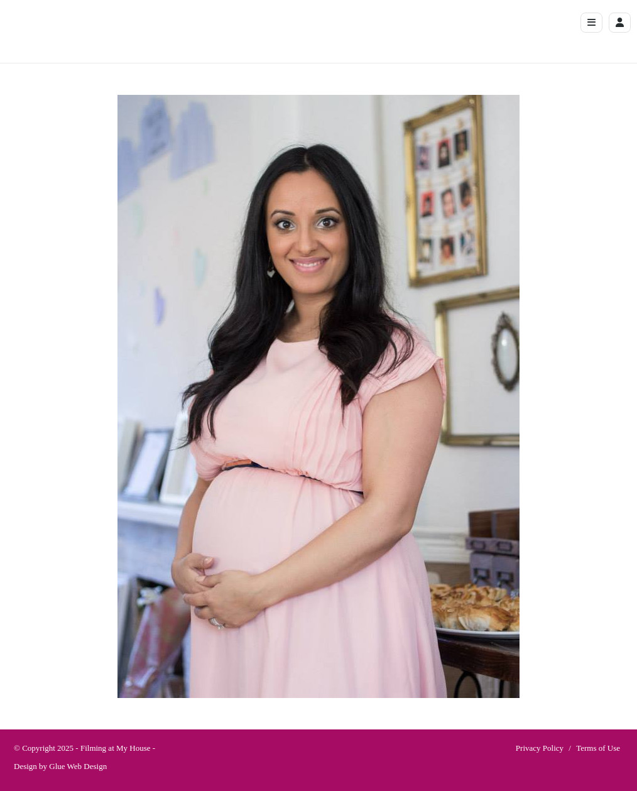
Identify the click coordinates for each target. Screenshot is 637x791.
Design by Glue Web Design (60, 766)
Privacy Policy (540, 748)
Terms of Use (598, 748)
